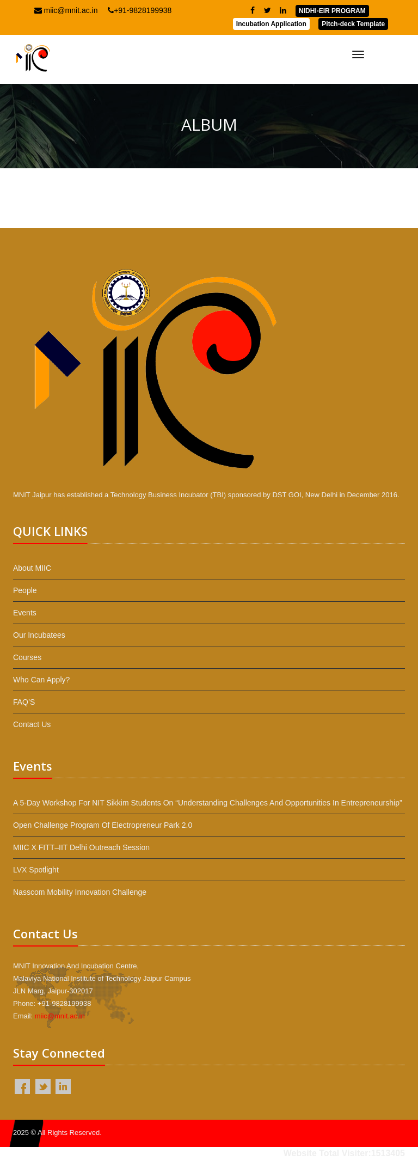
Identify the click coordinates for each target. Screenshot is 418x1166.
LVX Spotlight (36, 869)
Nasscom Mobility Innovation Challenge (79, 892)
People (25, 590)
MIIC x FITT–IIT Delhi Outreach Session (81, 847)
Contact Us (32, 724)
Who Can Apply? (41, 679)
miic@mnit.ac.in (66, 10)
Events (24, 612)
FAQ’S (24, 702)
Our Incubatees (39, 635)
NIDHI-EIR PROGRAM (332, 11)
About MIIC (32, 568)
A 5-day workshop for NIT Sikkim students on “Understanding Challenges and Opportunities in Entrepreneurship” (207, 802)
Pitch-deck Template (353, 24)
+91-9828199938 (139, 10)
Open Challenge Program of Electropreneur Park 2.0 (102, 825)
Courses (27, 657)
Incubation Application (271, 24)
